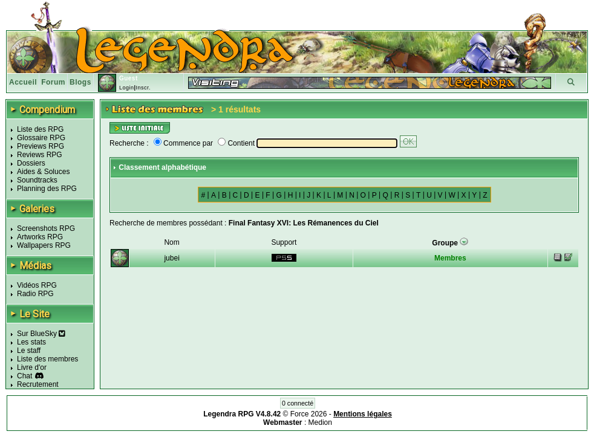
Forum (53, 82)
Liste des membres (47, 359)
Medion (320, 422)
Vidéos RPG (37, 285)
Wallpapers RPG (44, 245)
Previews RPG (40, 146)
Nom (171, 242)
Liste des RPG (40, 129)
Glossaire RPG (41, 138)
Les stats (31, 342)
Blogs (80, 82)
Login (126, 88)
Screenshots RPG (46, 228)
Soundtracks (37, 180)
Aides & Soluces (43, 171)
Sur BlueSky (41, 333)
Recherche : (129, 143)
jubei (171, 258)
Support (283, 242)
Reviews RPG (39, 154)
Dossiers (31, 163)
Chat (24, 376)
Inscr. (143, 88)
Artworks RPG (40, 237)
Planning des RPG (47, 188)
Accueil (23, 82)
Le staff (29, 350)
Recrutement (38, 384)
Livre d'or (32, 367)
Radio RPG (35, 294)
